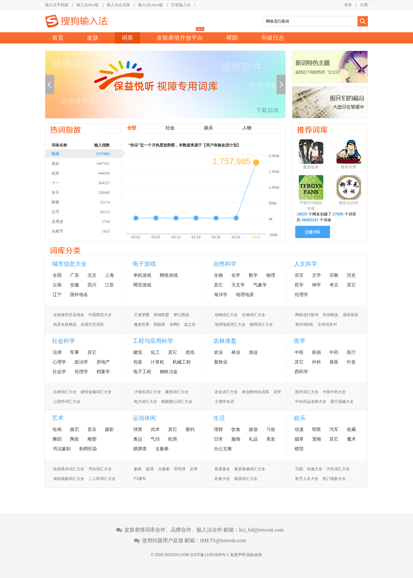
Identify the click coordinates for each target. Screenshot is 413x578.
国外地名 (79, 294)
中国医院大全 (100, 315)
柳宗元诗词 (348, 203)
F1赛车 (140, 478)
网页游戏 (142, 284)
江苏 (109, 284)
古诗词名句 (327, 324)
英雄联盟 (161, 315)
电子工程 (142, 371)
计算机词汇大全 (147, 392)
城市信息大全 (69, 264)
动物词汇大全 (226, 315)
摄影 (109, 429)
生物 (218, 275)
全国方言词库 (92, 324)
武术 (155, 429)
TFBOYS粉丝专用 (310, 204)
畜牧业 (220, 361)
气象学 (260, 284)
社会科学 (63, 341)
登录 (348, 5)
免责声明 (238, 555)
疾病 (316, 352)
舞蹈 (57, 439)
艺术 (58, 418)
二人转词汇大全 (102, 478)
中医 (299, 352)
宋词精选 (330, 315)
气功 (155, 439)
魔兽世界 (141, 324)
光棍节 (89, 231)
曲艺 (74, 429)
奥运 (137, 439)
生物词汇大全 (253, 315)
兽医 (333, 361)
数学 (253, 275)
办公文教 (223, 448)
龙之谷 (190, 324)
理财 (218, 429)
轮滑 (172, 439)
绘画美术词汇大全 (68, 469)
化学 (235, 275)
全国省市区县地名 (68, 315)
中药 (333, 352)
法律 (57, 352)
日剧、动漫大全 (308, 469)
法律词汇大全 (64, 392)
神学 (316, 284)
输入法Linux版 (150, 5)
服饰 (235, 439)
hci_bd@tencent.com (261, 530)
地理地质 (245, 294)
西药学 (301, 371)
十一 (89, 182)
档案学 (103, 371)
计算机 (157, 361)
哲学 (299, 284)
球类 (137, 429)
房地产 (103, 361)
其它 (218, 284)
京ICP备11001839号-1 (209, 555)
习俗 (270, 429)
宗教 (333, 275)
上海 (109, 275)
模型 (299, 448)
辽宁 (57, 294)
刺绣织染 (88, 448)
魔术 (351, 439)
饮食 (235, 429)
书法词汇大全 (100, 469)
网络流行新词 (306, 315)
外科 (316, 361)
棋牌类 (140, 448)
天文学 (238, 284)
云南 (57, 284)
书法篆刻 (62, 448)
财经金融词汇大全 (96, 392)
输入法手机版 (56, 5)
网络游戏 (169, 275)
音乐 (91, 429)
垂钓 (190, 429)
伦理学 (301, 294)
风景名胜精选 (64, 324)
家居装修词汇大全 (249, 469)
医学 (300, 341)
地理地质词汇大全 (230, 324)
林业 (235, 352)
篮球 (150, 469)
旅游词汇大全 (245, 478)
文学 (316, 275)
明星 (316, 429)
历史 (351, 275)
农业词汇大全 (226, 392)
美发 (270, 439)
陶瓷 (74, 439)
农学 (277, 392)
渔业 (253, 352)
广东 (74, 275)
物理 (270, 275)
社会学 (59, 371)
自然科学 (225, 264)
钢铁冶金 (169, 371)
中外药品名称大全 (310, 401)
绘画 (57, 429)
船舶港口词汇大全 (176, 401)
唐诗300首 (304, 324)
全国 (57, 275)
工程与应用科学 (153, 341)
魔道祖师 (310, 167)
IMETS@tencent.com (223, 540)
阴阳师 (159, 324)
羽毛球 (180, 469)
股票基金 (222, 469)
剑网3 (175, 324)
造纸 (190, 352)
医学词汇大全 (306, 392)
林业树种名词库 (255, 392)
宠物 (316, 439)
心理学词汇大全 (66, 401)
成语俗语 (350, 315)
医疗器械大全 (342, 401)
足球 (193, 469)
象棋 (138, 469)
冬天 (89, 192)
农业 (218, 352)
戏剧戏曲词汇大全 (68, 478)
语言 (299, 275)
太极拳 (162, 448)
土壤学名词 (224, 401)
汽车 (333, 429)
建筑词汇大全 (176, 392)
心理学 (59, 361)
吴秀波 (89, 221)
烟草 (299, 439)
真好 (89, 163)
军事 (74, 352)
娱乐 (300, 418)
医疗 (351, 352)
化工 (155, 352)
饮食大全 (222, 478)
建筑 (137, 352)
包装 (137, 361)
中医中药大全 (334, 392)
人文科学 (305, 264)
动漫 (299, 429)
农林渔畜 (225, 341)
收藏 (351, 429)
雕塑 (91, 439)
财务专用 (348, 167)
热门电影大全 (334, 478)
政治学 (81, 361)
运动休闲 (144, 418)
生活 (219, 418)
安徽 (74, 284)
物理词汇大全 (261, 324)
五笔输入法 (180, 5)
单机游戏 (142, 275)
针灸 (351, 361)
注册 (364, 5)
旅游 (253, 429)
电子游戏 (144, 264)
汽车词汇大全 (338, 469)
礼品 (253, 439)
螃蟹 (89, 202)
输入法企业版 (118, 5)
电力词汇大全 (145, 401)
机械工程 (182, 361)
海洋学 (220, 294)
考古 (333, 284)
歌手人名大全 (306, 478)
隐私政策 (254, 555)
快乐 (89, 153)
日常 (218, 439)
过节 (89, 211)
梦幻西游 (181, 315)
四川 (91, 284)
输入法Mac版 (87, 5)
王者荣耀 (141, 315)
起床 (89, 173)
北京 (91, 275)
